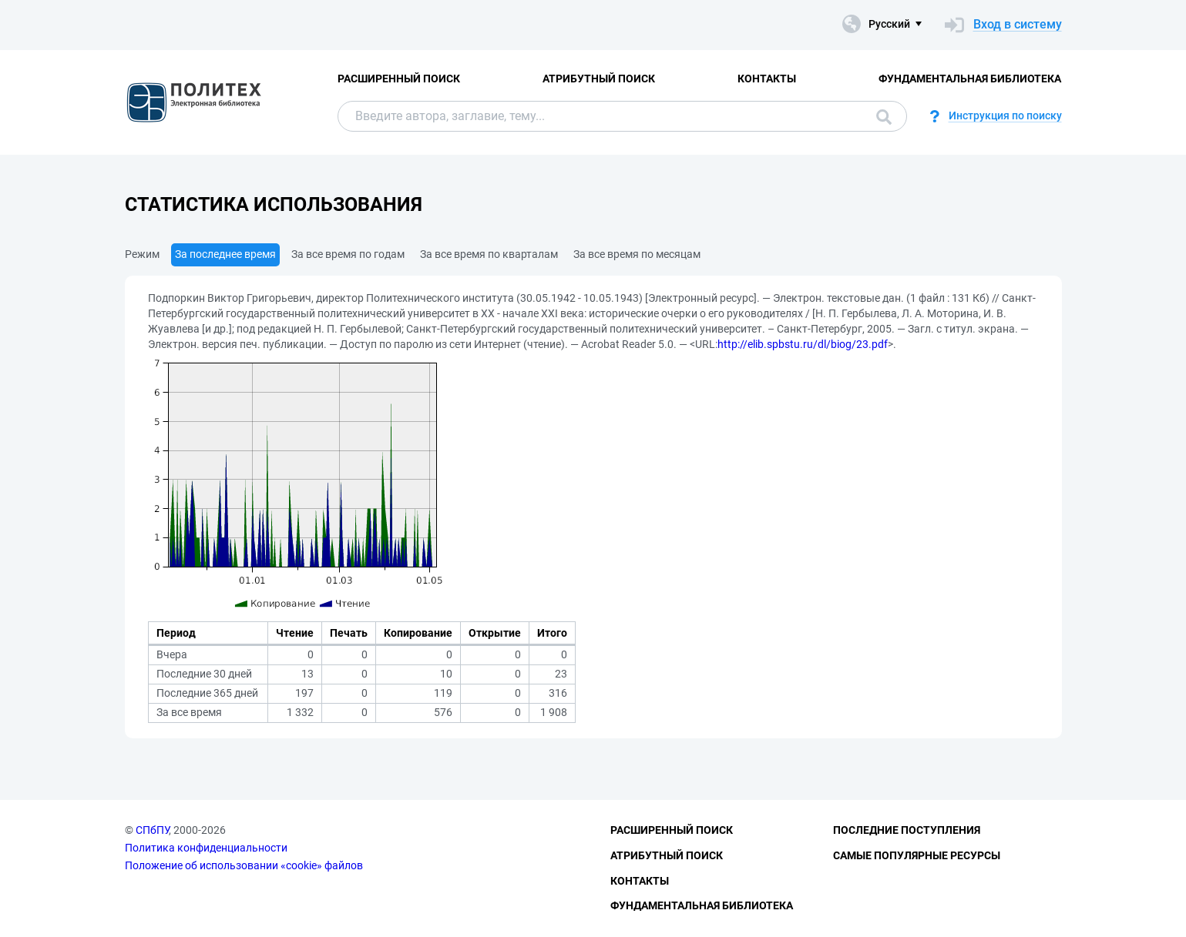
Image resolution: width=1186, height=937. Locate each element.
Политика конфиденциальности (206, 848)
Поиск (884, 117)
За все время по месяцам (637, 254)
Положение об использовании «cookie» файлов (244, 865)
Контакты (766, 78)
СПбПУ (152, 830)
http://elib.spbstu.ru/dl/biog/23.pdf (802, 344)
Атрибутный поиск (599, 78)
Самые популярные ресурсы (916, 855)
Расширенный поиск (399, 78)
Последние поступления (906, 830)
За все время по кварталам (489, 254)
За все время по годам (348, 254)
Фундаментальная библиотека (970, 78)
